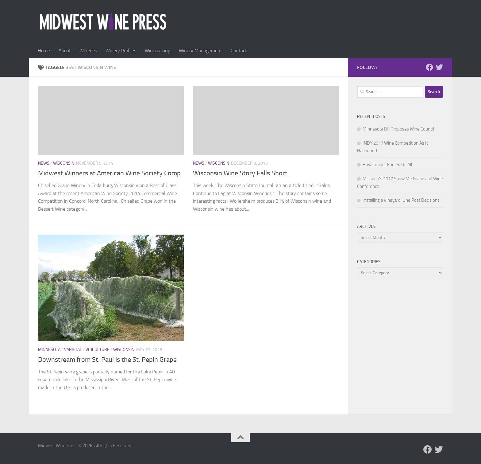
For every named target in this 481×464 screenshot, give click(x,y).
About (65, 50)
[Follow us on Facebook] (429, 67)
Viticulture (98, 349)
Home (44, 50)
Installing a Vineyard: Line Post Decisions (401, 200)
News (43, 163)
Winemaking (157, 50)
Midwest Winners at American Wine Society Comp (109, 173)
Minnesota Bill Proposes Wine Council (398, 129)
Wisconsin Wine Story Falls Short (240, 173)
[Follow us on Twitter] (439, 67)
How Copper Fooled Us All (387, 164)
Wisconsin (63, 163)
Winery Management (200, 50)
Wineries (88, 50)
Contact (239, 50)
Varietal (73, 349)
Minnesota (49, 349)
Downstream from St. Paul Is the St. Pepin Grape (107, 360)
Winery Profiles (121, 50)
